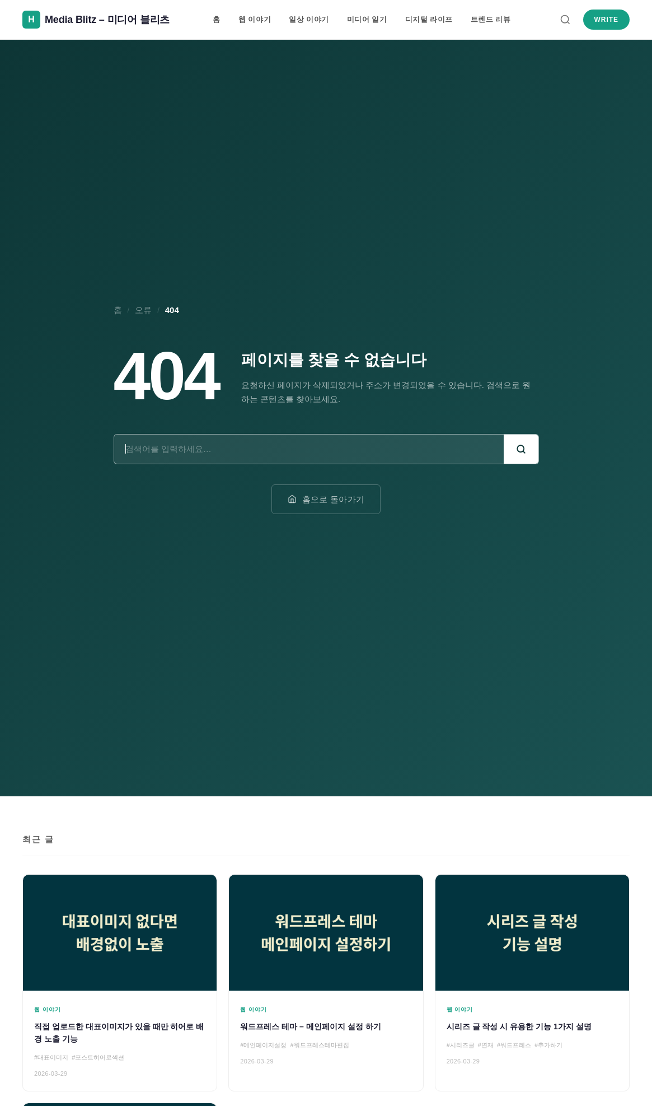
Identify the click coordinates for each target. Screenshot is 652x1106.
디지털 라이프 (429, 19)
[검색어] (309, 449)
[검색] (565, 19)
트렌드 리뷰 (491, 19)
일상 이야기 (309, 19)
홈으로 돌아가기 (326, 499)
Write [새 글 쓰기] (606, 20)
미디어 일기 (367, 19)
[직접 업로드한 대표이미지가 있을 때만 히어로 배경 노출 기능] (120, 983)
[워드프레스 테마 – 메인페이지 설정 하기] (326, 983)
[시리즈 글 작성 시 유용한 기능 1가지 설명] (532, 983)
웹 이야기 (254, 19)
